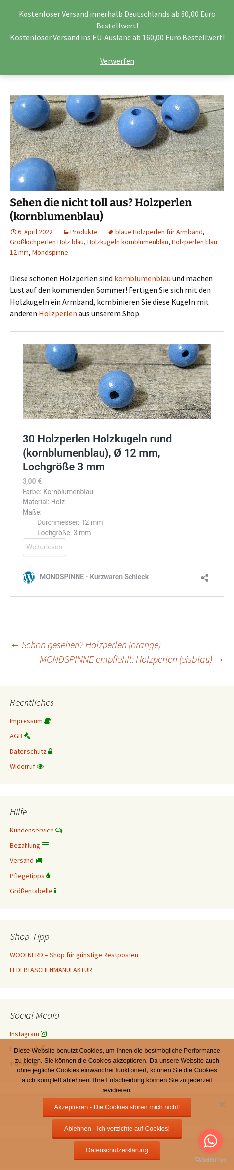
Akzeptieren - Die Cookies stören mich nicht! (117, 1107)
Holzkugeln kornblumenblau (127, 241)
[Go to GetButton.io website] (210, 1160)
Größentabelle (33, 890)
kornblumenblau (142, 278)
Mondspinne (50, 252)
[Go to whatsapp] (210, 1141)
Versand (26, 860)
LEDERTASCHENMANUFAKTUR (51, 969)
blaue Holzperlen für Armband (159, 231)
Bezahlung (29, 845)
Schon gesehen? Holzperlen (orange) (85, 644)
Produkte (84, 231)
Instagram (28, 1033)
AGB (20, 735)
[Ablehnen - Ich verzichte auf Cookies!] (222, 1104)
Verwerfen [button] (117, 61)
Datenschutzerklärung (117, 1150)
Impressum (30, 720)
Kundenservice (36, 830)
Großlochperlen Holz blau (47, 241)
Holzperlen (57, 313)
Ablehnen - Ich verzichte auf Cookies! (117, 1128)
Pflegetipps (30, 875)
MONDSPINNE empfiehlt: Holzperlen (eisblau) (132, 659)
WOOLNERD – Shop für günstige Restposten (74, 954)
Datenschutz (31, 751)
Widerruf (27, 766)
